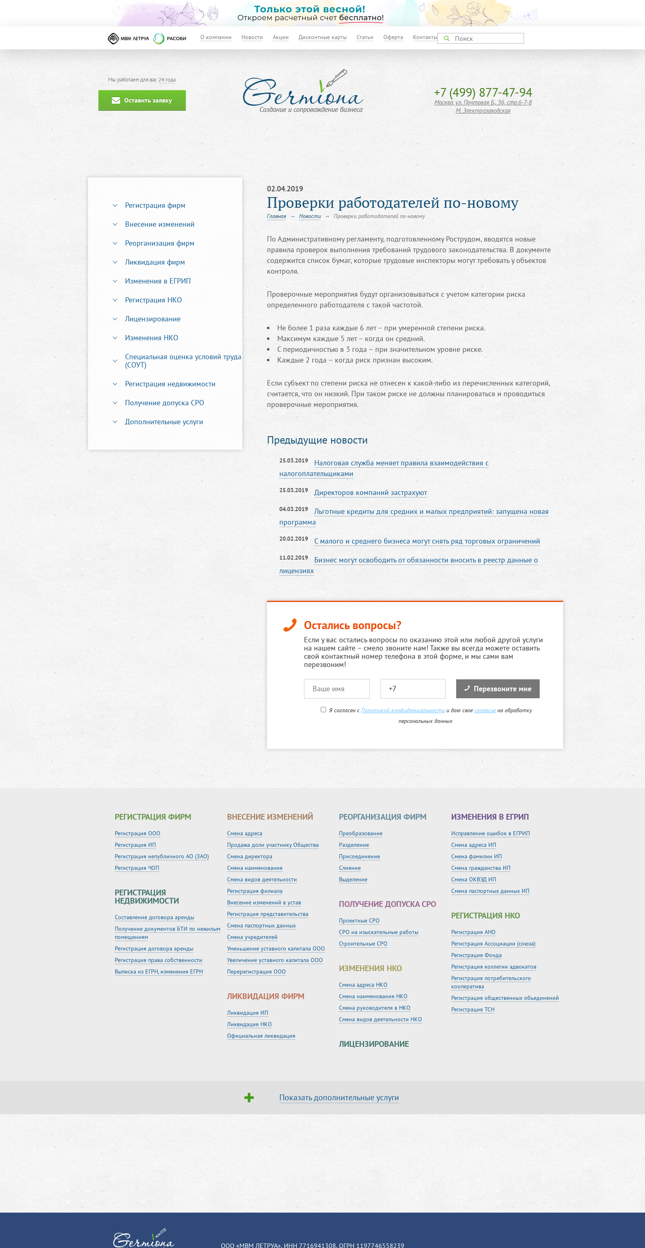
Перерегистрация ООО (256, 971)
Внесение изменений (160, 224)
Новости (252, 37)
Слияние (350, 868)
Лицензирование (153, 318)
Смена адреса (244, 833)
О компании (216, 37)
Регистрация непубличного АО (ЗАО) (162, 856)
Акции (281, 37)
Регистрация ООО (137, 833)
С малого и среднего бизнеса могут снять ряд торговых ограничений (427, 541)
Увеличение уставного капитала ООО (275, 960)
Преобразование (361, 833)
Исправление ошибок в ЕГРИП (490, 833)
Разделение (354, 844)
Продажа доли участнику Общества (273, 844)
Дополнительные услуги (164, 421)
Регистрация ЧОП (137, 868)
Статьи (365, 37)
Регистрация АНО (473, 932)
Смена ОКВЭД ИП (473, 879)
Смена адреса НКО (363, 984)
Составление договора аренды (154, 917)
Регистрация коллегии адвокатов (493, 966)
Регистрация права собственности (158, 960)
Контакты (425, 37)
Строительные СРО (363, 943)
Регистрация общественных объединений (505, 998)
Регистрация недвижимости (170, 383)
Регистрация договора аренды (154, 948)
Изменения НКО (151, 337)
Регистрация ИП (135, 844)
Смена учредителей (252, 937)
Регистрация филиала (255, 891)
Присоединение (359, 856)
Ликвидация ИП (247, 1012)
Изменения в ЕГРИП (158, 281)
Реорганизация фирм (160, 243)
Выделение (353, 879)
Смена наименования (255, 868)
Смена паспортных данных (261, 925)
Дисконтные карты (323, 37)
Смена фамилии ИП (476, 856)
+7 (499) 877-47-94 (483, 92)
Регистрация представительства (268, 914)
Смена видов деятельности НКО (380, 1019)
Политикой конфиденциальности (403, 710)
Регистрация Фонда (476, 955)
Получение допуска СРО (164, 402)
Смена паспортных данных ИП (490, 891)
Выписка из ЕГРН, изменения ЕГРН (159, 971)
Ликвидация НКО (249, 1024)
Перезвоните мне (497, 688)
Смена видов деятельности (262, 879)
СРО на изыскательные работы (378, 932)
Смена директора (249, 856)
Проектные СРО (359, 920)
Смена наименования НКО (373, 996)
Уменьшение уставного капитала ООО (276, 948)
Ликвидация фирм (155, 262)
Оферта (393, 37)
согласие (485, 710)
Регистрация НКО (153, 299)
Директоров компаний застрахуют (370, 492)
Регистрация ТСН (472, 1009)
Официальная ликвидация (261, 1035)
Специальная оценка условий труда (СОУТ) (183, 361)
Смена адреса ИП (473, 844)
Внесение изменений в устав (264, 902)
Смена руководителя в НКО (375, 1007)
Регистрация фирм (155, 205)
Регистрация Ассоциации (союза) (493, 943)
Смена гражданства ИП (480, 868)
